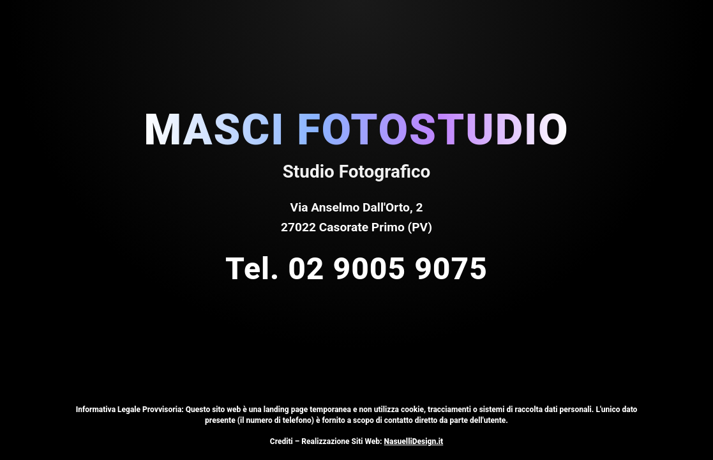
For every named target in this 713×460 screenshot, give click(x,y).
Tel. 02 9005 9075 (356, 268)
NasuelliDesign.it (414, 441)
